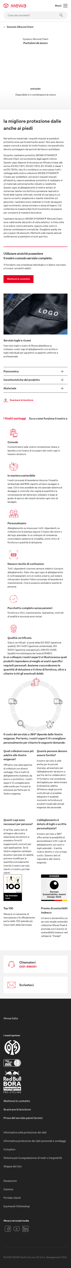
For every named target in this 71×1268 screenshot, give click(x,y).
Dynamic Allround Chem (18, 26)
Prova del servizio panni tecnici (23, 1118)
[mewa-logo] (15, 6)
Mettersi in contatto (18, 278)
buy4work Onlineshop (17, 1206)
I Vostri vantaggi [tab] (15, 418)
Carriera (8, 1189)
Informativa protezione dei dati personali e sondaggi (35, 1141)
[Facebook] (8, 1228)
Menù (61, 5)
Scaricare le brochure (17, 400)
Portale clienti (12, 1197)
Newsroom (10, 1181)
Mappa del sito (13, 1166)
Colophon (9, 1149)
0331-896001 (28, 966)
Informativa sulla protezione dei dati (25, 1132)
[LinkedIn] (25, 1228)
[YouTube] (16, 1228)
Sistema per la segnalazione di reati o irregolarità (33, 1158)
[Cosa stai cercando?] (35, 15)
